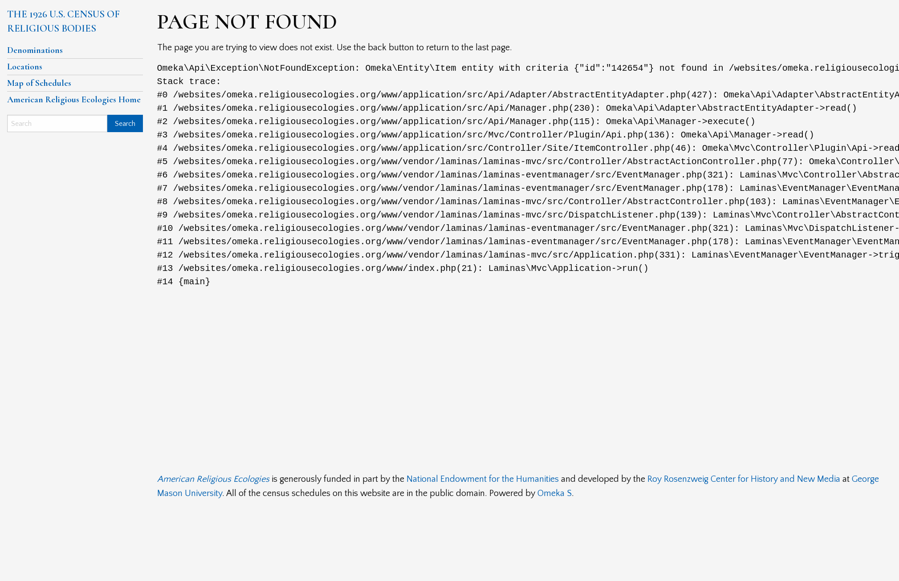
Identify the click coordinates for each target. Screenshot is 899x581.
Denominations (35, 50)
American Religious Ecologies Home (74, 99)
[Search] (57, 123)
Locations (24, 66)
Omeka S (554, 493)
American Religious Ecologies (213, 479)
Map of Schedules (39, 83)
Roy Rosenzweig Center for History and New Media (743, 479)
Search (125, 124)
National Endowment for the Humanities (483, 479)
